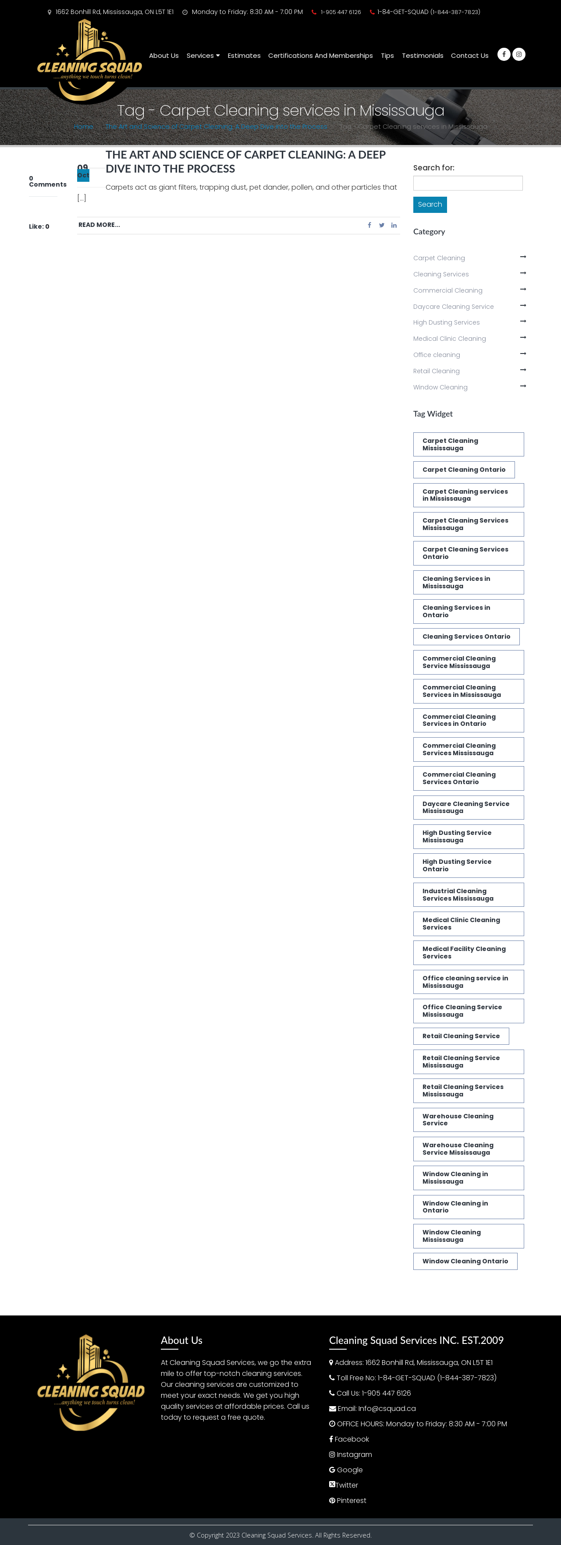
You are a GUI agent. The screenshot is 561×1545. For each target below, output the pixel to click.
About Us (164, 55)
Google (350, 1470)
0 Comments (48, 181)
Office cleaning (436, 354)
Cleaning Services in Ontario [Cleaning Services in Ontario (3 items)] (456, 611)
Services (200, 55)
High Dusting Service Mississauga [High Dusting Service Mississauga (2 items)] (457, 836)
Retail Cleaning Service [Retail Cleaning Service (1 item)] (461, 1036)
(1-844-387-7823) (455, 12)
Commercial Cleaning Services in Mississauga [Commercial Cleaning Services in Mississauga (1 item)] (462, 691)
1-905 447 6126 (341, 12)
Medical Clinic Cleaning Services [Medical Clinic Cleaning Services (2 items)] (461, 924)
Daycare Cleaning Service (453, 306)
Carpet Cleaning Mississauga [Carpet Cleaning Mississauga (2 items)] (450, 444)
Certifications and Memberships (320, 55)
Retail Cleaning (436, 371)
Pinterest (351, 1501)
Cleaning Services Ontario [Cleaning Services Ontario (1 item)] (467, 636)
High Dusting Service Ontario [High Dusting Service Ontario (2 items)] (457, 865)
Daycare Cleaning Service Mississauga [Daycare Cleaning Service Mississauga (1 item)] (466, 807)
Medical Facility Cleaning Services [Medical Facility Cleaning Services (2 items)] (464, 952)
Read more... (99, 224)
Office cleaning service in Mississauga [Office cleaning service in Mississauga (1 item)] (465, 982)
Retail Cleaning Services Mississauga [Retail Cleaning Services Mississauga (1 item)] (463, 1090)
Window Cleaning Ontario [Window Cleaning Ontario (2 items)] (465, 1261)
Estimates (244, 55)
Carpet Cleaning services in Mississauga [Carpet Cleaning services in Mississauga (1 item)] (465, 495)
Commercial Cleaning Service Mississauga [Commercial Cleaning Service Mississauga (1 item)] (459, 662)
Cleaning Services (441, 274)
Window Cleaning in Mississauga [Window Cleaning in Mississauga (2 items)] (455, 1178)
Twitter (382, 225)
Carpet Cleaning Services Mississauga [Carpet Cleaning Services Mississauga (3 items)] (465, 524)
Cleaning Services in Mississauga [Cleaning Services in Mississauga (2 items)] (456, 582)
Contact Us (470, 55)
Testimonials (423, 55)
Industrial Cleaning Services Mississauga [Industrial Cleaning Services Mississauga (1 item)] (458, 895)
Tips (387, 55)
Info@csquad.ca (387, 1409)
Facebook (369, 225)
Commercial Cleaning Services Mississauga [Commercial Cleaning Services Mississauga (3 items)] (459, 749)
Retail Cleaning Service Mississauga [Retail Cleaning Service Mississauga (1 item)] (461, 1062)
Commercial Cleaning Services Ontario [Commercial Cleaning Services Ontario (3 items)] (459, 778)
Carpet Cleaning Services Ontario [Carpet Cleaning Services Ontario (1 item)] (465, 553)
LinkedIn (394, 225)
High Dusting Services (446, 322)
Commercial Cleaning (448, 290)
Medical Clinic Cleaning (449, 338)
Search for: (433, 168)
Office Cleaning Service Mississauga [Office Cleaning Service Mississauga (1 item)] (462, 1011)
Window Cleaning (440, 387)
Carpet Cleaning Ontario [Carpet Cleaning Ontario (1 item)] (464, 469)
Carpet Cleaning (439, 258)
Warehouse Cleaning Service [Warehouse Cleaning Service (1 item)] (458, 1120)
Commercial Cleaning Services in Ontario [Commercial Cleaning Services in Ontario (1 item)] (459, 720)
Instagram (354, 1455)
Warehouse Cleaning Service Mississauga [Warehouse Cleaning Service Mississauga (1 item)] (458, 1149)
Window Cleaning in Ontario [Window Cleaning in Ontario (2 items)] (455, 1207)
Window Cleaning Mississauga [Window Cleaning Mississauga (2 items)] (452, 1236)
